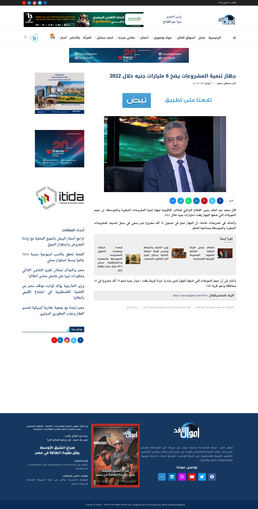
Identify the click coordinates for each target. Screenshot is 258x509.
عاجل (201, 37)
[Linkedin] (29, 3)
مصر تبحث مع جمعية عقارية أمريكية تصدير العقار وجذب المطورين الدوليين (53, 311)
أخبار (63, 37)
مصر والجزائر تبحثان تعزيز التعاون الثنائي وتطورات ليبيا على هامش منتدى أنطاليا (53, 273)
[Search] (25, 38)
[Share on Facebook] (220, 201)
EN (53, 37)
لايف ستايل (105, 37)
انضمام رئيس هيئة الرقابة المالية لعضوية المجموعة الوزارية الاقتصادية (202, 253)
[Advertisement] (129, 382)
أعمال (144, 37)
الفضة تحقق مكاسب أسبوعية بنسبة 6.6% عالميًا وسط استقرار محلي (53, 257)
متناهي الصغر (132, 307)
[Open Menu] (234, 37)
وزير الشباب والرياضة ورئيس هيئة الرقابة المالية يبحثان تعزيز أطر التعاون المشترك (156, 253)
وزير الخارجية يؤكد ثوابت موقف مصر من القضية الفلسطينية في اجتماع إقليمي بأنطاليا (53, 292)
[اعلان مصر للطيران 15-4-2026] (59, 76)
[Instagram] (35, 3)
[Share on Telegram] (180, 201)
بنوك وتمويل (163, 37)
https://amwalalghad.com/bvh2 (190, 295)
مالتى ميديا (126, 37)
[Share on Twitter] (212, 201)
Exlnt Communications (173, 504)
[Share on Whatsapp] (188, 201)
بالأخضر (75, 37)
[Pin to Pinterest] (204, 201)
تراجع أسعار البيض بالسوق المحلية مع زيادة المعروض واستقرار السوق (53, 242)
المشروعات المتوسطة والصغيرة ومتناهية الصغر (215, 307)
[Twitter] (40, 3)
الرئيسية (214, 37)
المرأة (87, 37)
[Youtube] (24, 3)
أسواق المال (186, 37)
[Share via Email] (172, 201)
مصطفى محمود (224, 83)
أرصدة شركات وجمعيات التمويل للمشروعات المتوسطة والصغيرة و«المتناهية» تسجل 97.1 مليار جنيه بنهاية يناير (110, 258)
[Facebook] (45, 3)
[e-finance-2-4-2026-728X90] (129, 51)
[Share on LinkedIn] (196, 201)
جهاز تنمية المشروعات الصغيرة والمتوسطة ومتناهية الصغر (166, 307)
